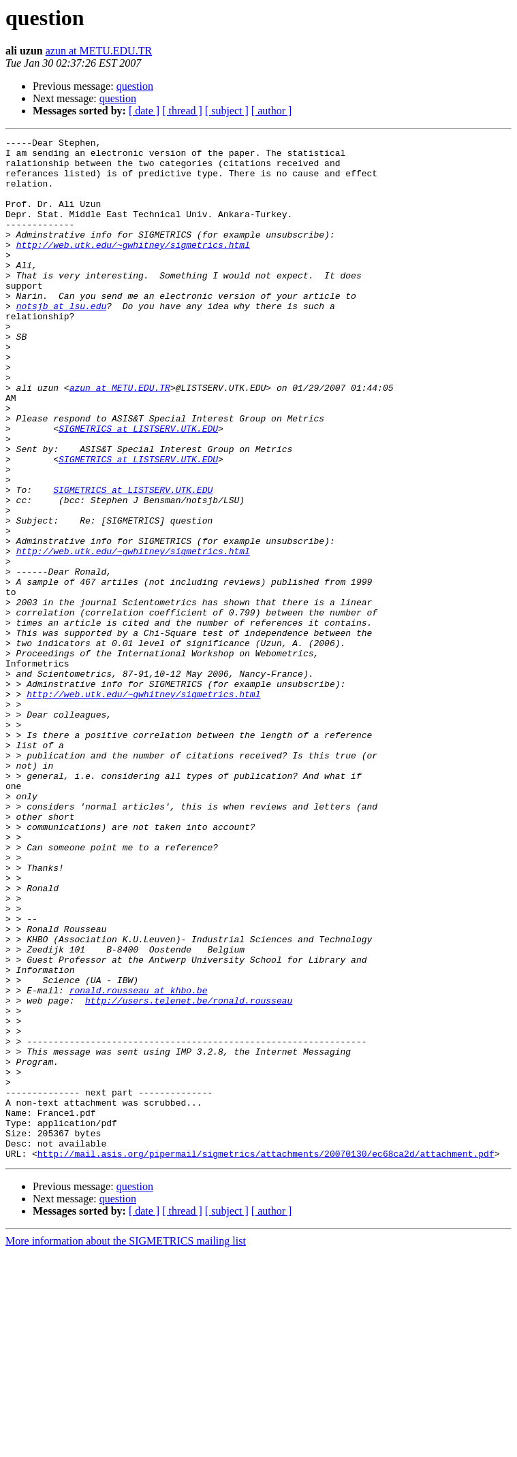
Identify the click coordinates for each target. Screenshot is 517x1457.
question (134, 86)
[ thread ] (182, 110)
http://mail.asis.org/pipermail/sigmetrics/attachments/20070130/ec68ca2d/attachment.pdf (266, 1357)
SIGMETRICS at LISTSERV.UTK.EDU (138, 487)
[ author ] (271, 110)
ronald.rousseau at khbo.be (138, 1161)
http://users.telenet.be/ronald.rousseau (188, 1174)
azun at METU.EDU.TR (99, 51)
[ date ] (144, 110)
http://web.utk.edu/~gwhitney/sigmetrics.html (133, 267)
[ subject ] (227, 110)
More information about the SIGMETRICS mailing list (125, 1445)
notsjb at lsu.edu (61, 340)
